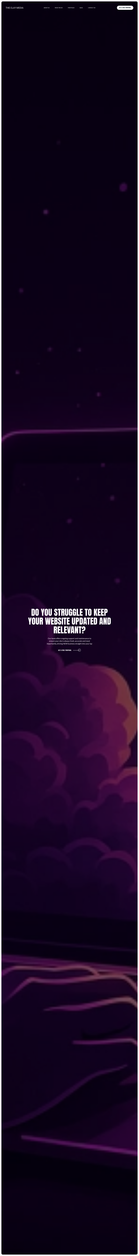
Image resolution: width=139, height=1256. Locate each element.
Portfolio (71, 7)
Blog (81, 7)
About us (46, 7)
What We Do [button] (59, 7)
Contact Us (91, 7)
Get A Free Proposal (125, 8)
